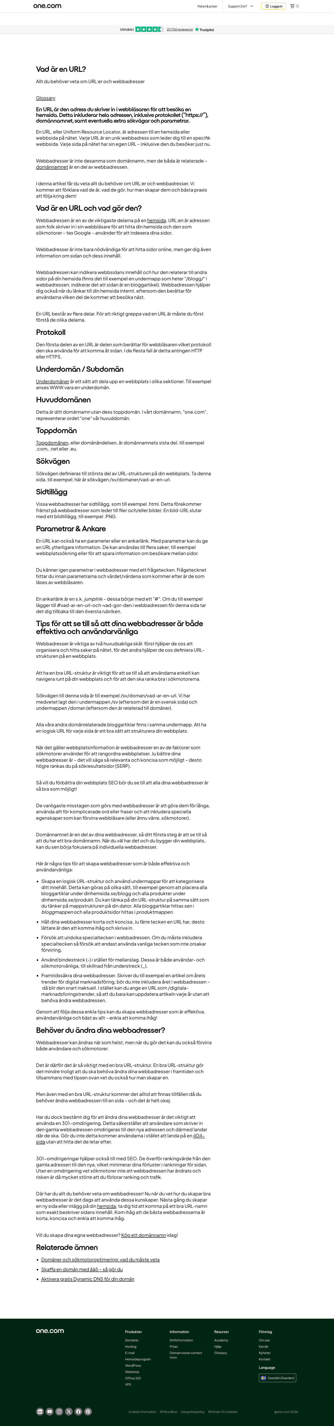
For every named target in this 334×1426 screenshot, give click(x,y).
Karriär (263, 1346)
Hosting (130, 1346)
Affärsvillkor (168, 1412)
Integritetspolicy (193, 1412)
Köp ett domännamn (143, 1235)
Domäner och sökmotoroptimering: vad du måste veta (100, 1259)
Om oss (264, 1340)
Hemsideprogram (138, 1359)
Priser (174, 1346)
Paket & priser (207, 6)
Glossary (45, 98)
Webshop (132, 1372)
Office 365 (133, 1378)
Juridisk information (142, 1412)
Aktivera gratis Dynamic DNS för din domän (87, 1279)
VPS (128, 1384)
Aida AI (262, 18)
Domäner (132, 1340)
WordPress (133, 1365)
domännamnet (52, 167)
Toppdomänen (52, 443)
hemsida (156, 220)
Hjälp (218, 1346)
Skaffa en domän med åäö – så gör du (82, 1269)
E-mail (130, 1353)
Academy (221, 1340)
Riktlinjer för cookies (222, 1412)
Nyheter (265, 1353)
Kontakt (264, 1359)
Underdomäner (52, 381)
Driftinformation (181, 1340)
